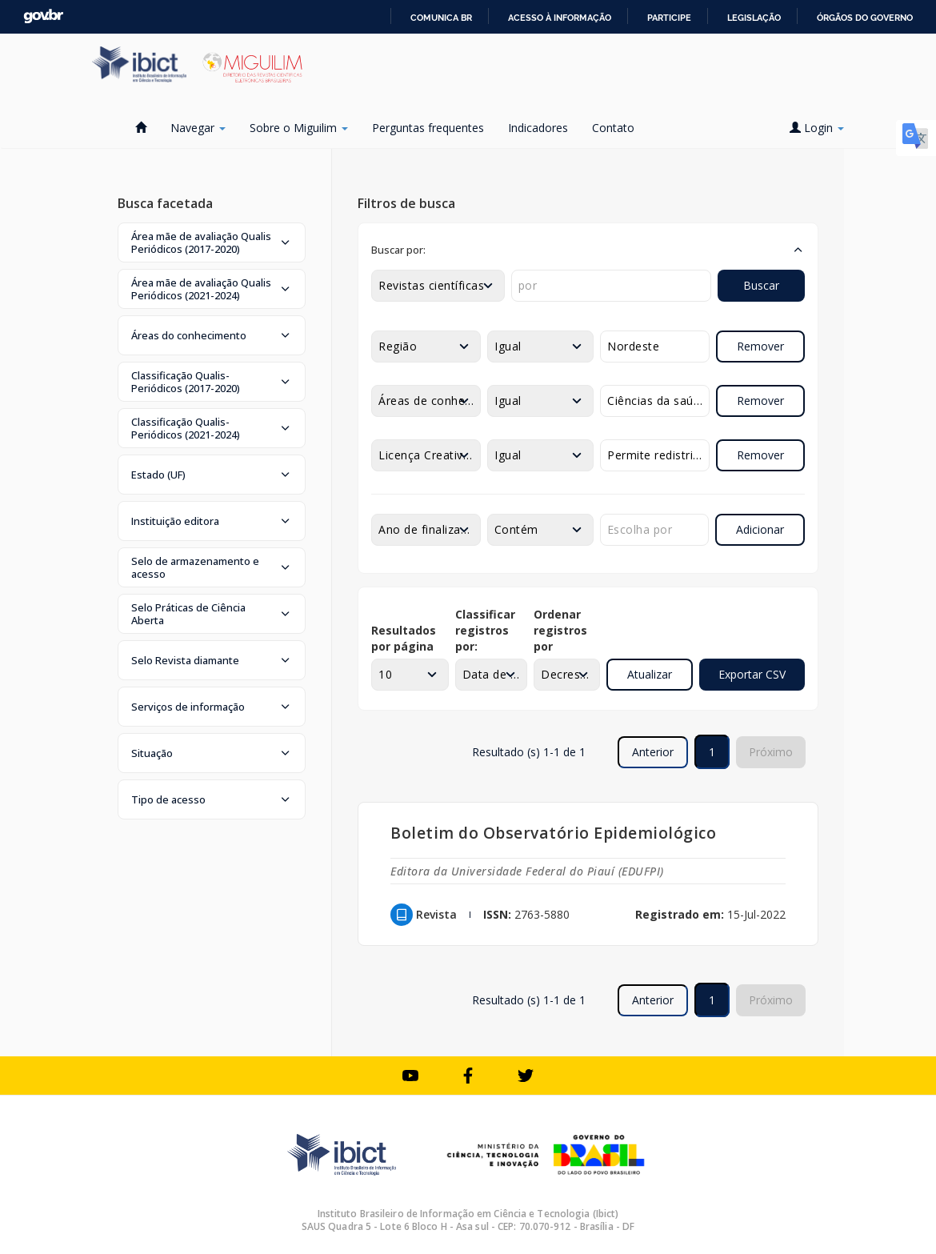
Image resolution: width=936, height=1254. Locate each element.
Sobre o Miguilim (299, 127)
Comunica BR (441, 17)
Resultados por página (403, 638)
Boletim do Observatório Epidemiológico (553, 832)
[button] (211, 242)
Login (817, 127)
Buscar (761, 285)
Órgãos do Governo (865, 17)
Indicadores (538, 127)
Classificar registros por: (485, 630)
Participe (669, 17)
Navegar (198, 127)
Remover (760, 346)
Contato (613, 127)
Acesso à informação (559, 17)
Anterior (653, 751)
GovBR (43, 16)
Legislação (754, 17)
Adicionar (760, 529)
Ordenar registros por (560, 630)
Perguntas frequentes (428, 127)
